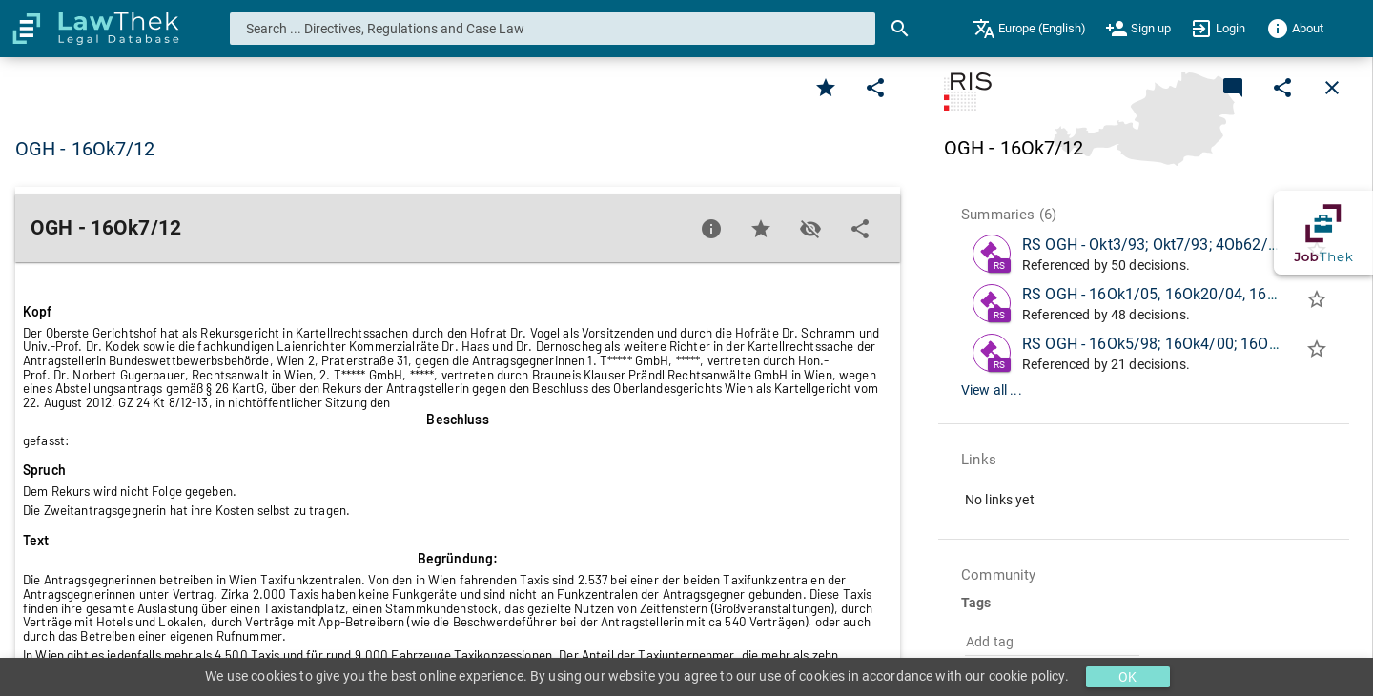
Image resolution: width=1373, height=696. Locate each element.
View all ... (991, 390)
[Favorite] (826, 88)
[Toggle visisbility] (810, 229)
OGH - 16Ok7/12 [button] (84, 148)
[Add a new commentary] (1233, 88)
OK (1127, 677)
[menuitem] (1029, 28)
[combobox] (553, 28)
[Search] (900, 29)
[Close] (1332, 88)
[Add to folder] (1317, 303)
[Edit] (875, 88)
